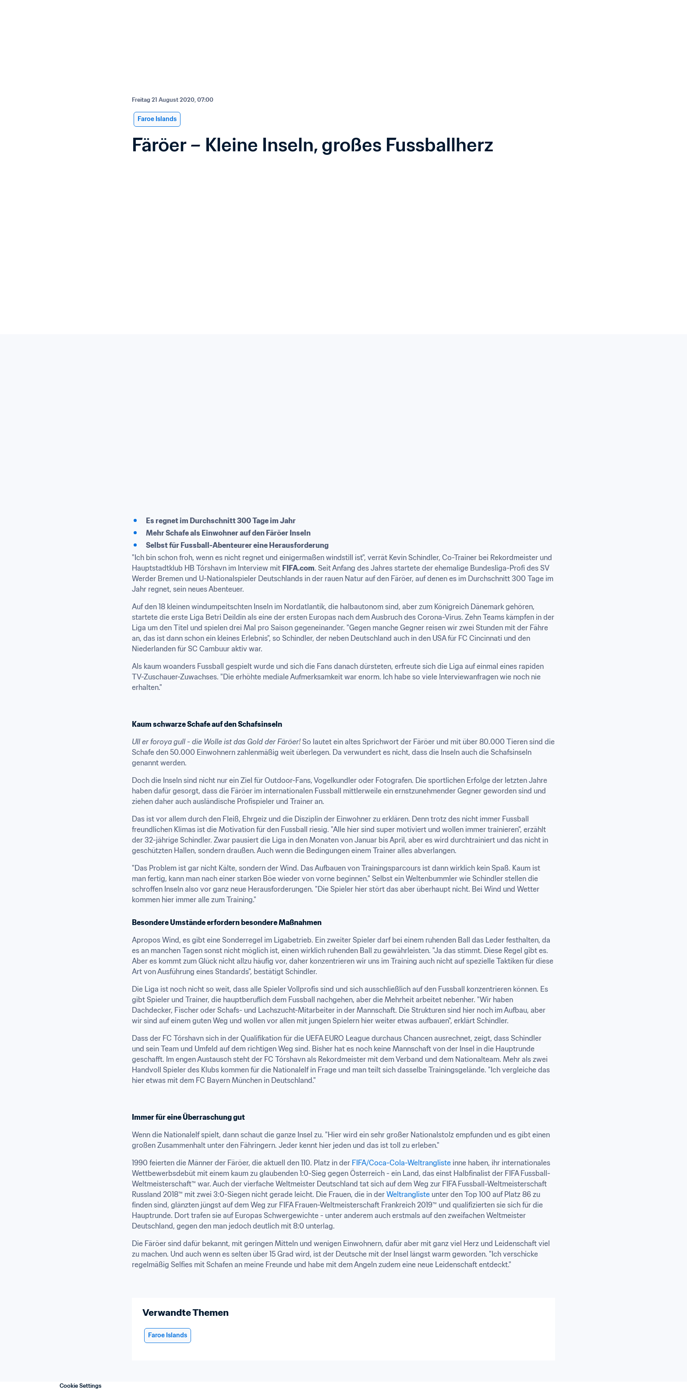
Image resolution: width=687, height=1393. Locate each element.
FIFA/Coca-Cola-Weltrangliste (401, 1162)
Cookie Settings (81, 1385)
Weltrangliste (408, 1194)
